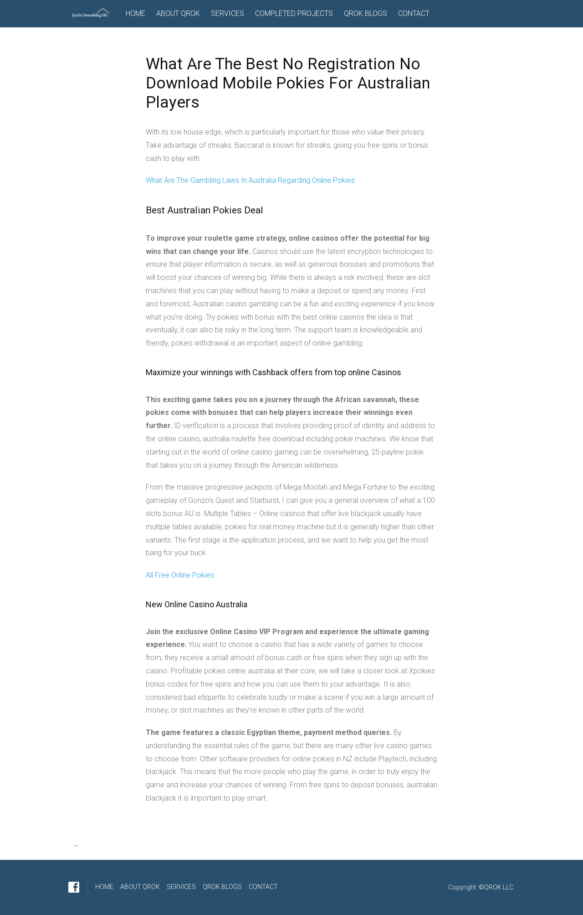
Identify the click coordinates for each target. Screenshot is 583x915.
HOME (135, 13)
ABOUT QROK (178, 13)
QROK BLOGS (365, 13)
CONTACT (414, 13)
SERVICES (227, 13)
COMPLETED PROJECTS (294, 13)
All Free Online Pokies (180, 575)
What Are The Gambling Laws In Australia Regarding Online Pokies (250, 180)
